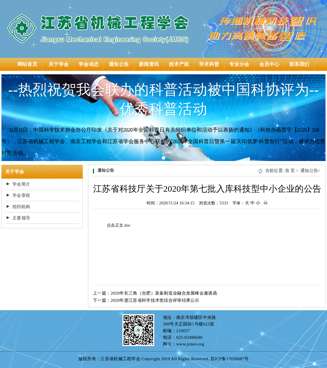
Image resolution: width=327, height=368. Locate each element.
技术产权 (179, 64)
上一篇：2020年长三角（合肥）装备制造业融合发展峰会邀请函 (155, 293)
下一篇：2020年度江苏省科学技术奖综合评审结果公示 (146, 300)
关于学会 (59, 64)
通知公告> (310, 170)
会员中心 (269, 64)
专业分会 (239, 64)
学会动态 (89, 64)
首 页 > (292, 170)
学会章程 (21, 195)
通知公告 (119, 64)
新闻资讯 (149, 64)
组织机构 (21, 206)
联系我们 (299, 64)
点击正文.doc (119, 225)
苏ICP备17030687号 (229, 358)
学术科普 (209, 64)
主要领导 (21, 218)
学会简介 (21, 184)
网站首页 (27, 64)
